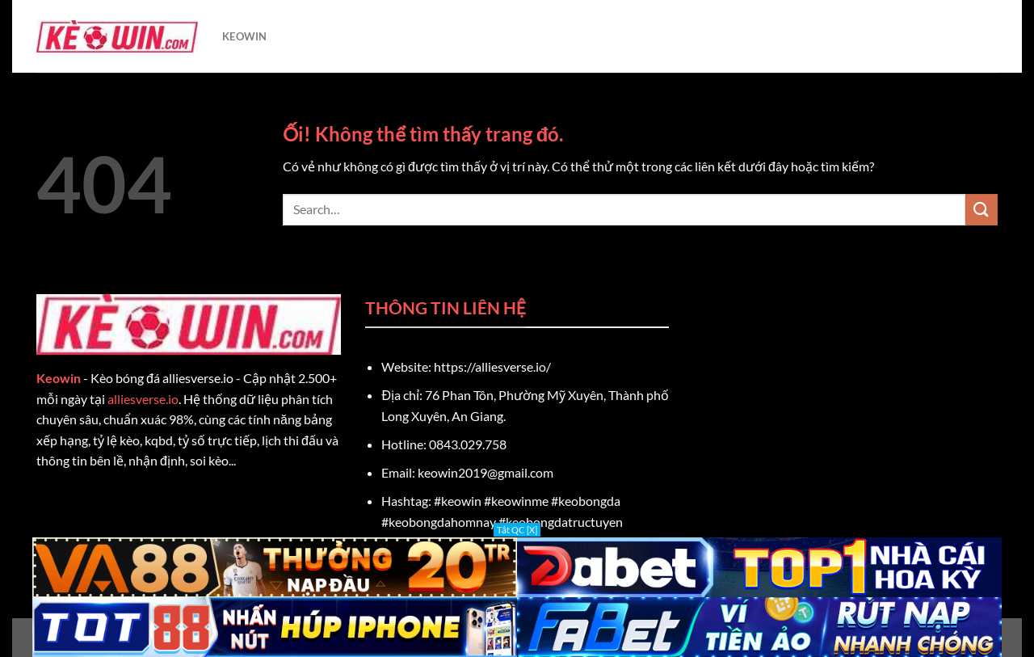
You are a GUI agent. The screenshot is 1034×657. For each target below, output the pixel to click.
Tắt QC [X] (517, 529)
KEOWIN (244, 36)
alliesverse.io (143, 398)
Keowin (58, 377)
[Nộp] (981, 209)
